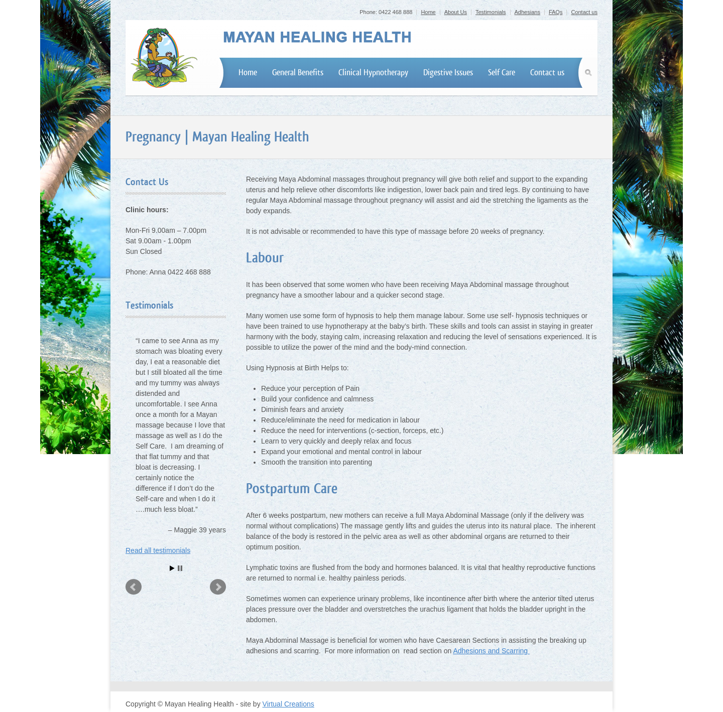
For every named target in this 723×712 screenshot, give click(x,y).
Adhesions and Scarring (491, 651)
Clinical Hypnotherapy (373, 72)
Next (218, 587)
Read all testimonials (158, 550)
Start (172, 568)
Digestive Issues (448, 72)
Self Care (501, 72)
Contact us (584, 12)
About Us (455, 12)
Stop (180, 568)
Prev (134, 587)
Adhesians (527, 12)
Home (428, 12)
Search (589, 73)
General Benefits (297, 72)
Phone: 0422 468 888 (385, 12)
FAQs (556, 12)
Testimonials (490, 12)
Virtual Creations (288, 704)
